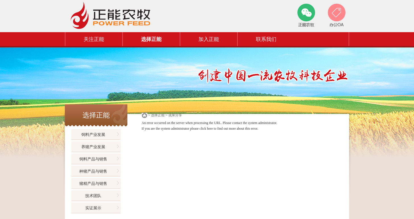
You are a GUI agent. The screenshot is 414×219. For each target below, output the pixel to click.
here (210, 129)
